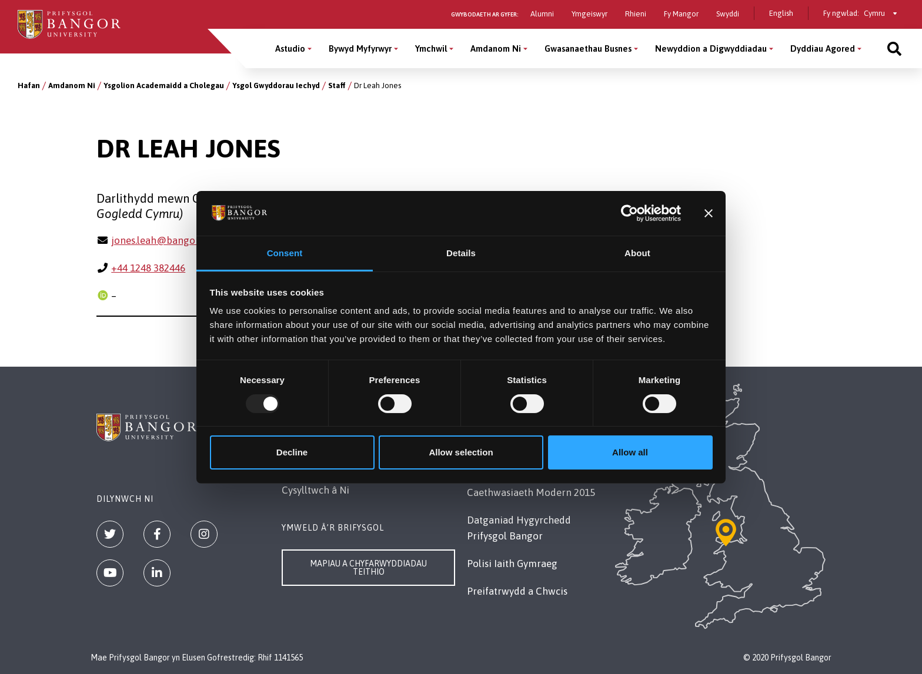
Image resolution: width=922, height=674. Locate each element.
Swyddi (727, 13)
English (781, 13)
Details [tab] (461, 253)
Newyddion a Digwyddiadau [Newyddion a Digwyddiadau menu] (711, 48)
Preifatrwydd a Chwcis (517, 591)
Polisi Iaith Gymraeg (512, 563)
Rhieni (635, 13)
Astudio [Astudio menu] (290, 48)
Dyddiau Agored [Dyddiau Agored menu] (822, 48)
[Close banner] (708, 213)
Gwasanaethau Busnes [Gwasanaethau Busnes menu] (588, 48)
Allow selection (461, 452)
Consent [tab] (285, 253)
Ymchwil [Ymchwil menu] (431, 48)
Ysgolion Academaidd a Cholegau (163, 85)
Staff (337, 85)
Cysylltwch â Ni (315, 490)
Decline (292, 452)
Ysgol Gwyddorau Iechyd (276, 85)
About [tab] (637, 253)
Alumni (542, 13)
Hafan (29, 85)
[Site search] (894, 48)
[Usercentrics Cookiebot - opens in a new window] (629, 213)
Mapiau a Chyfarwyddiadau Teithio (368, 567)
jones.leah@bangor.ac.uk (167, 240)
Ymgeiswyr (589, 13)
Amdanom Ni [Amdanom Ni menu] (495, 48)
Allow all (630, 452)
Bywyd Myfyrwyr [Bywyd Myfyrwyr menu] (360, 48)
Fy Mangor (681, 13)
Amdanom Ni (71, 85)
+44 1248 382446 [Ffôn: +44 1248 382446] (148, 268)
